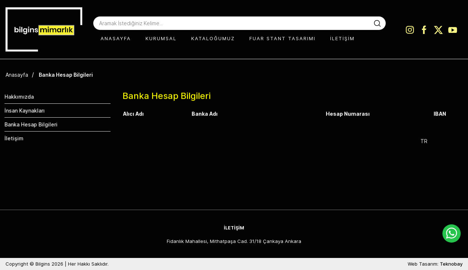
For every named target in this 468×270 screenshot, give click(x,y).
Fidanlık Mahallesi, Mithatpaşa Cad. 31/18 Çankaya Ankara (234, 241)
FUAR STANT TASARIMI (282, 38)
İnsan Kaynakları (21, 110)
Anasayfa (16, 75)
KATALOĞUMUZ (213, 38)
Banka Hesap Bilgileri (66, 75)
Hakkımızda (15, 97)
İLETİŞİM (342, 38)
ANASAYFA (116, 38)
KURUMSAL (161, 38)
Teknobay (451, 264)
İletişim (10, 138)
